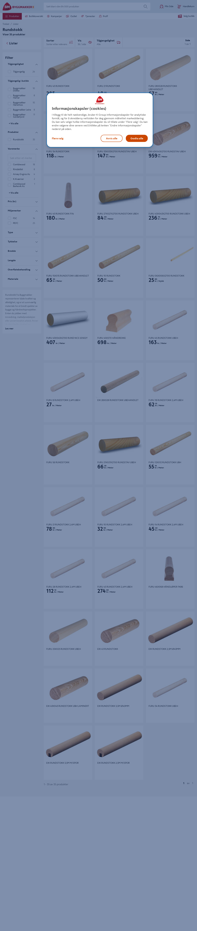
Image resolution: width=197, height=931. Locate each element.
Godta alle (137, 138)
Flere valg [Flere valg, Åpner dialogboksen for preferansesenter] (57, 138)
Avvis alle (111, 138)
